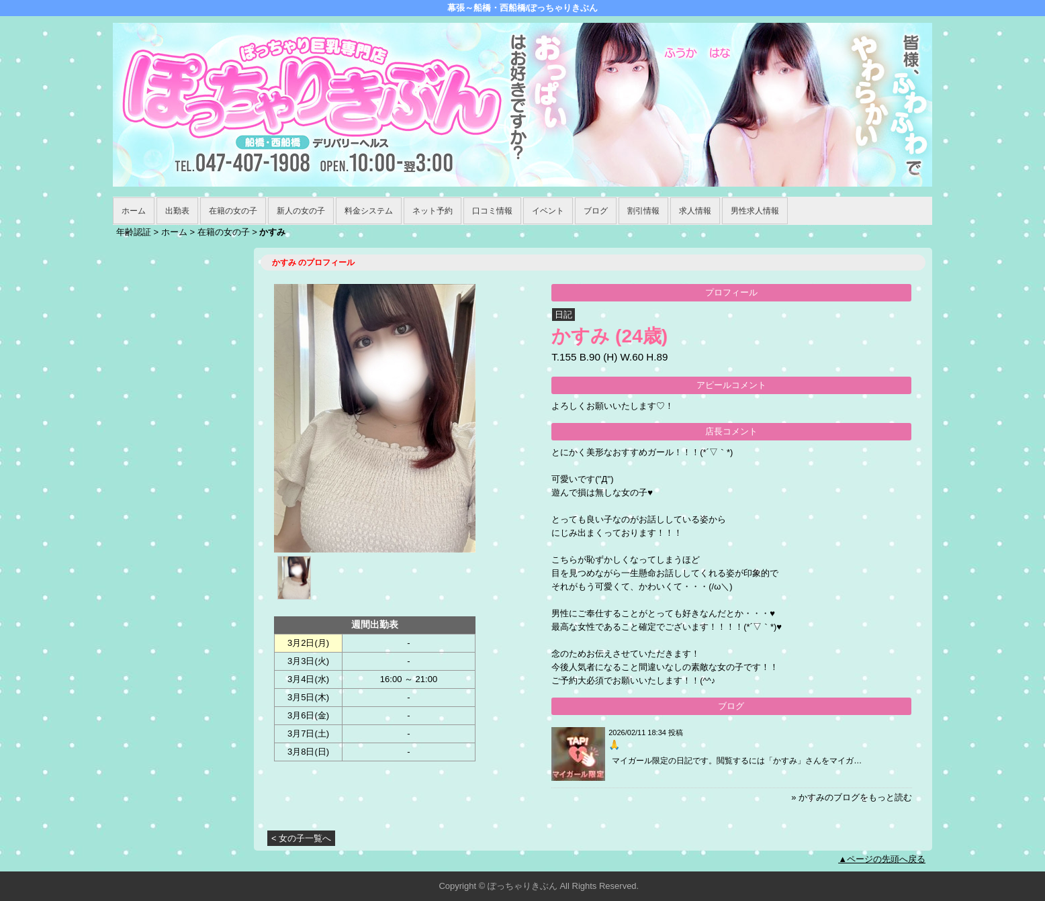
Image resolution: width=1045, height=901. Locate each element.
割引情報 (643, 211)
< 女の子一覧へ (301, 838)
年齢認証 (133, 232)
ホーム (134, 211)
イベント (548, 211)
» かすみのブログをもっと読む (851, 797)
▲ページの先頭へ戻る (881, 859)
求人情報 (695, 211)
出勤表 (177, 211)
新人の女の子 (301, 211)
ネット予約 (432, 211)
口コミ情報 (492, 211)
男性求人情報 (755, 211)
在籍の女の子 (233, 211)
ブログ (596, 211)
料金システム (369, 211)
